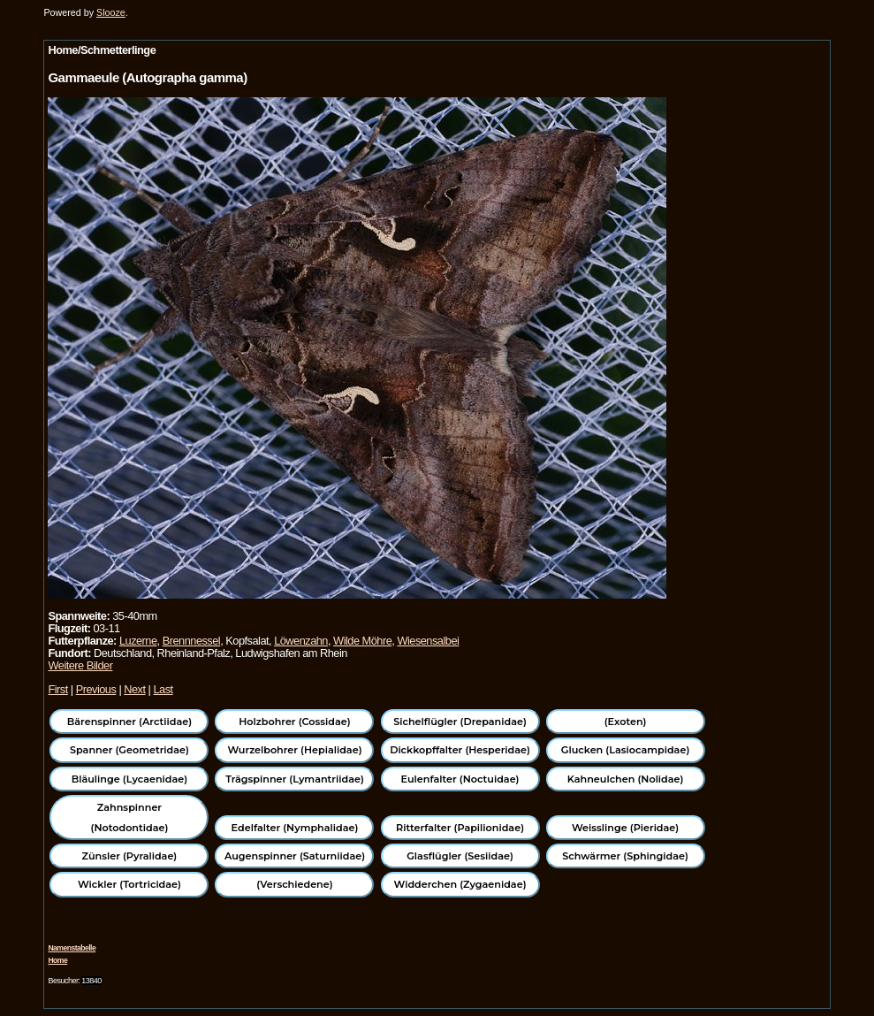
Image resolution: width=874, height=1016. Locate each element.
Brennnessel (192, 640)
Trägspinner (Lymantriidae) (294, 779)
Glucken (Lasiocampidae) (625, 750)
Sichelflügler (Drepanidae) (460, 721)
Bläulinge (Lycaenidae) (130, 779)
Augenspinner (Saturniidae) (294, 856)
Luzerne (138, 640)
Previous (96, 689)
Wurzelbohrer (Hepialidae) (294, 750)
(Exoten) (625, 721)
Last (162, 689)
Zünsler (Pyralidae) (130, 856)
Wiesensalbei (428, 640)
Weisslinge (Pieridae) (625, 827)
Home (57, 960)
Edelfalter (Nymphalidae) (295, 827)
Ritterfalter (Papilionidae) (460, 827)
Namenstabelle (71, 947)
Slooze (110, 12)
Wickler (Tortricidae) (129, 884)
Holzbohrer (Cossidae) (294, 721)
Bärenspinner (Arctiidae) (129, 721)
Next (134, 689)
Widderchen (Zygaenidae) (460, 884)
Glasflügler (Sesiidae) (460, 856)
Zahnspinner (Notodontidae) (130, 817)
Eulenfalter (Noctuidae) (460, 779)
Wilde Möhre (362, 640)
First (57, 689)
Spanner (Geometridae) (129, 750)
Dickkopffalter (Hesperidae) (460, 750)
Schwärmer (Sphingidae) (625, 856)
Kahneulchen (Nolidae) (625, 779)
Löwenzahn (301, 640)
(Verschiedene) (294, 884)
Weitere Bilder (80, 665)
